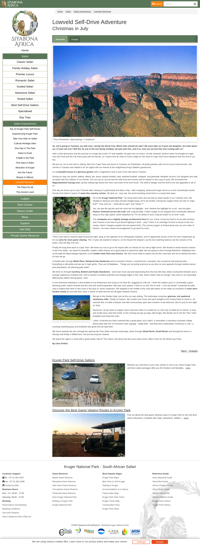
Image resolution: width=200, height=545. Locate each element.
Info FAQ (25, 229)
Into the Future (25, 172)
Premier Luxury (25, 74)
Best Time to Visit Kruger (113, 481)
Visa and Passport (10, 512)
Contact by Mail (11, 485)
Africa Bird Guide (160, 481)
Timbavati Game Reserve (64, 493)
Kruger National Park (62, 505)
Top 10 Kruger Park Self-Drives (25, 129)
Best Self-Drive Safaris (24, 105)
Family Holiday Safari (25, 68)
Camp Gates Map (110, 493)
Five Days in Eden (25, 163)
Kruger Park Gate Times (113, 497)
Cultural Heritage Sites (25, 143)
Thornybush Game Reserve (65, 489)
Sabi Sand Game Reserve (64, 485)
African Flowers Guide (162, 485)
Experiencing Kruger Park (25, 134)
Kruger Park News (110, 509)
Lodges (25, 198)
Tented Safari (25, 98)
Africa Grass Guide (161, 489)
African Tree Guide (161, 493)
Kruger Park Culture (161, 501)
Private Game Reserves (25, 235)
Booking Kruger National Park (115, 525)
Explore (25, 223)
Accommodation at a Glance (115, 489)
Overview (60, 39)
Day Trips (25, 117)
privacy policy (96, 541)
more (188, 368)
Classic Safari (25, 61)
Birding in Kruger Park (62, 501)
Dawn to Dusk (25, 153)
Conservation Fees (111, 505)
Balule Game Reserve (62, 477)
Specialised (25, 111)
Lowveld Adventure (25, 182)
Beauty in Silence (25, 177)
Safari (24, 56)
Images (74, 39)
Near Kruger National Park (64, 497)
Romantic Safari (25, 80)
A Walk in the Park (25, 158)
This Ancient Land (25, 192)
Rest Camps (25, 204)
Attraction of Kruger (25, 167)
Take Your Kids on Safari (25, 138)
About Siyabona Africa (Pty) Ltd (16, 516)
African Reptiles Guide (162, 497)
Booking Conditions (11, 509)
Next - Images (189, 351)
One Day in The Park (25, 148)
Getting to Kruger (110, 485)
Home (25, 50)
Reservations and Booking (14, 505)
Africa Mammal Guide (162, 477)
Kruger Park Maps (110, 477)
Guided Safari (25, 86)
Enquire (157, 3)
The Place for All (25, 187)
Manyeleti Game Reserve (64, 481)
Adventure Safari (25, 92)
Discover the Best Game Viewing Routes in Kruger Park (91, 410)
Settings (141, 541)
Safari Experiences (25, 123)
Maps (25, 217)
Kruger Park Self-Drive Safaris (73, 360)
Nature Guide (25, 211)
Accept (159, 541)
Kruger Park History (161, 505)
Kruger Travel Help (111, 501)
